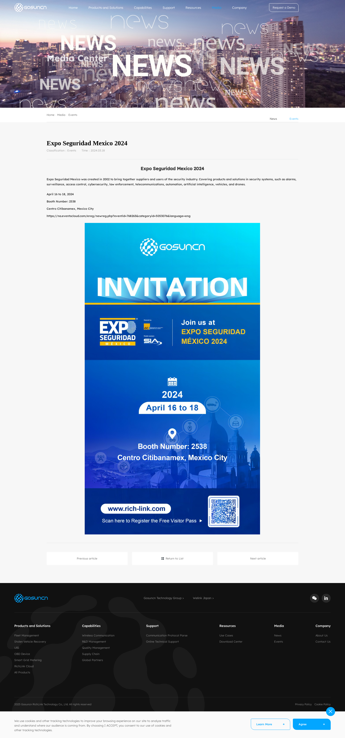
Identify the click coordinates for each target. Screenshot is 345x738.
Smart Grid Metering (28, 660)
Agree (302, 724)
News (273, 121)
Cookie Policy (322, 704)
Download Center (230, 641)
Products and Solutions (105, 7)
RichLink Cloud (24, 666)
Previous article (87, 558)
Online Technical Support (162, 641)
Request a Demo (284, 7)
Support (169, 7)
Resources (193, 7)
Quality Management (96, 647)
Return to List (175, 558)
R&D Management (94, 641)
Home (73, 7)
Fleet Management (26, 635)
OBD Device (22, 654)
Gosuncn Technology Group (163, 598)
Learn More (264, 724)
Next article (258, 558)
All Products (22, 672)
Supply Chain (90, 654)
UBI (16, 647)
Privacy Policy (303, 704)
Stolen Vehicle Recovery (30, 641)
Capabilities (143, 7)
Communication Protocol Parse (166, 635)
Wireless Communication (98, 635)
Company (239, 7)
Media (216, 7)
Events (72, 121)
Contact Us (323, 641)
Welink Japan (202, 598)
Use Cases (226, 635)
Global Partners (92, 660)
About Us (322, 635)
